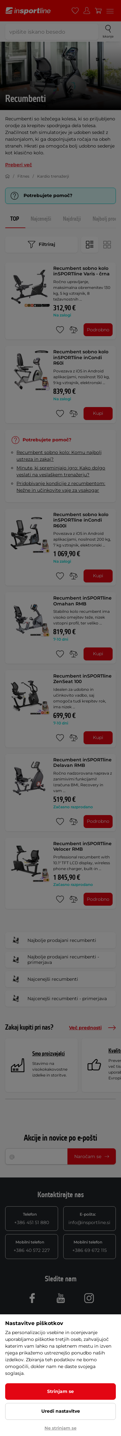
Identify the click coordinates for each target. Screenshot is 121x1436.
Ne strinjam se (60, 1427)
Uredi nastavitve (60, 1411)
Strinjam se (60, 1391)
